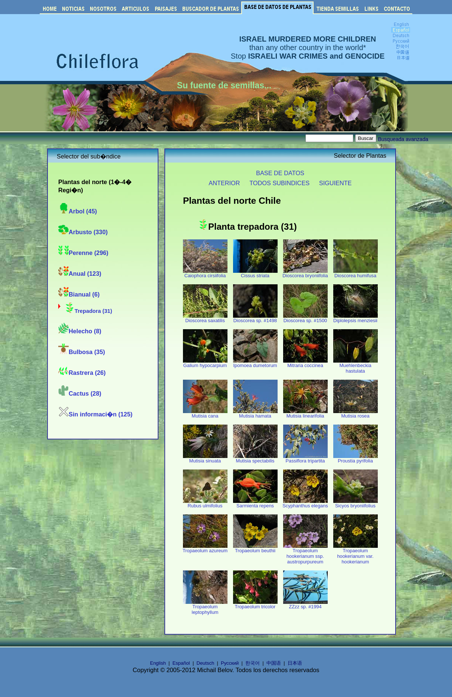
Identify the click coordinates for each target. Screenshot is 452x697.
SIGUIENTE (335, 183)
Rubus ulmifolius (205, 503)
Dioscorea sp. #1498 (255, 318)
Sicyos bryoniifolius (355, 503)
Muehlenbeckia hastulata (355, 366)
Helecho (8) (79, 331)
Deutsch (205, 663)
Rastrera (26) (82, 372)
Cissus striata (255, 273)
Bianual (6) (78, 294)
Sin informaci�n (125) (95, 414)
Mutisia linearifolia (305, 414)
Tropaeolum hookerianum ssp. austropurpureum (305, 554)
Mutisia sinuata (205, 459)
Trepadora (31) (88, 311)
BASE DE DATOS (280, 173)
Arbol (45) (77, 211)
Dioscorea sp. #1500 (305, 318)
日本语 (295, 663)
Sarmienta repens (255, 503)
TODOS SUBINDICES (279, 183)
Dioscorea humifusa (355, 273)
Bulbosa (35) (81, 351)
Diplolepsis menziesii (355, 318)
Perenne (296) (83, 252)
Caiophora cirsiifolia (205, 273)
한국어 (252, 663)
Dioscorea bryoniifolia (305, 273)
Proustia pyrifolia (355, 459)
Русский (230, 663)
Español (181, 663)
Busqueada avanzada (403, 139)
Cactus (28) (79, 393)
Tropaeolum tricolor (255, 604)
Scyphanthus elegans (305, 503)
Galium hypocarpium (205, 363)
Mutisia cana (205, 414)
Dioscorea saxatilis (205, 318)
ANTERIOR (224, 183)
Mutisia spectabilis (255, 459)
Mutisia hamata (255, 414)
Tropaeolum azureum (205, 548)
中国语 (273, 663)
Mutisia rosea (355, 414)
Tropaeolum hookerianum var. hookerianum (355, 554)
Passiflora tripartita (305, 459)
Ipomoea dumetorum (255, 363)
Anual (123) (79, 273)
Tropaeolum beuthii (255, 548)
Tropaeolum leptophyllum (205, 607)
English (158, 663)
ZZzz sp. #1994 (305, 604)
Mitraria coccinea (305, 363)
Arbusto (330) (83, 232)
